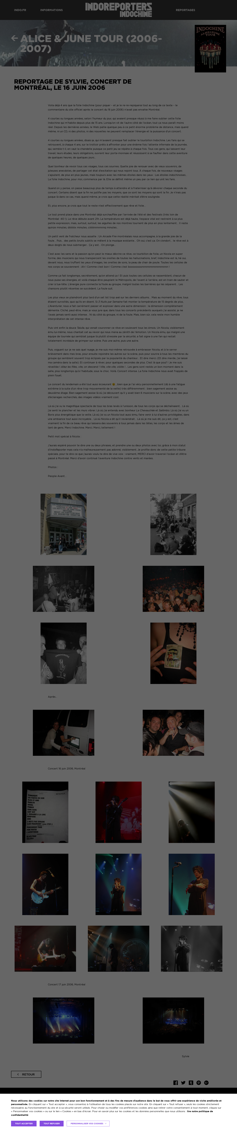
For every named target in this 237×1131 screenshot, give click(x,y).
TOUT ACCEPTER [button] (24, 1123)
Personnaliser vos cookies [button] (87, 1123)
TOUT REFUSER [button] (52, 1123)
